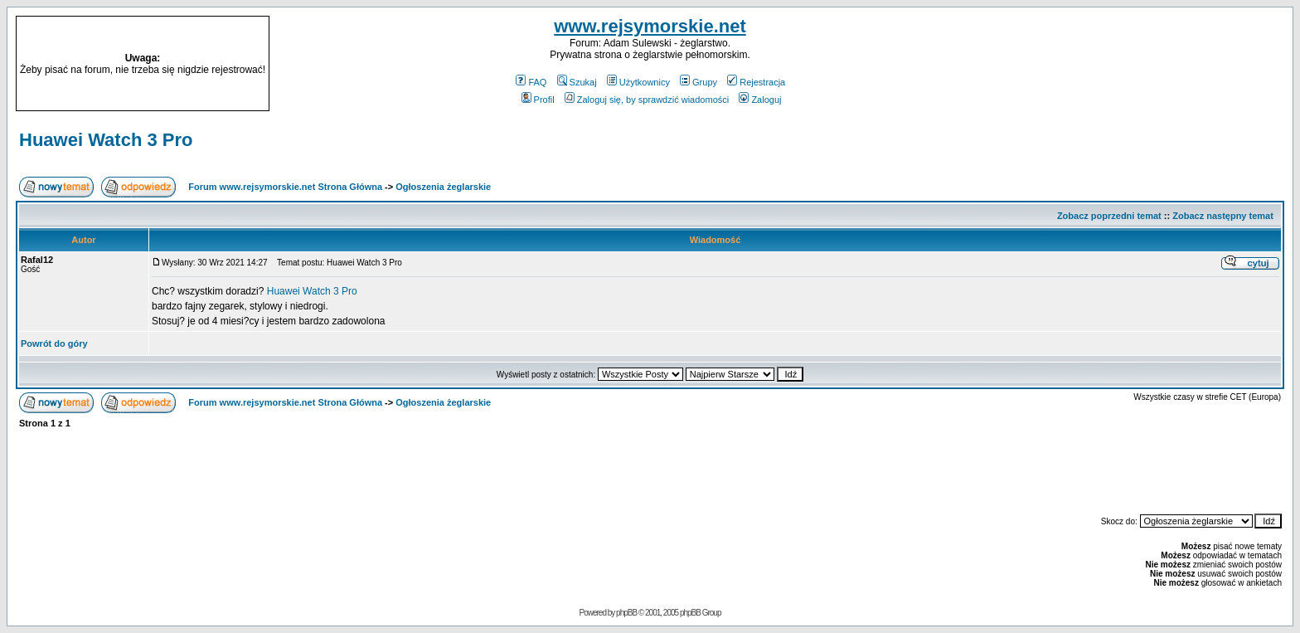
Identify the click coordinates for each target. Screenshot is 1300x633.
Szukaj (577, 82)
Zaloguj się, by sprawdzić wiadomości (647, 100)
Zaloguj (760, 100)
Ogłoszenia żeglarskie (443, 187)
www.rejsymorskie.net (650, 26)
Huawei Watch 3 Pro (105, 139)
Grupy (698, 82)
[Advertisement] (1128, 64)
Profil (538, 100)
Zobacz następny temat (1222, 216)
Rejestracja (756, 82)
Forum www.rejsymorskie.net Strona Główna (285, 187)
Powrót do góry (54, 343)
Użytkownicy (638, 82)
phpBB (626, 612)
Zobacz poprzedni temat (1109, 216)
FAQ (531, 82)
